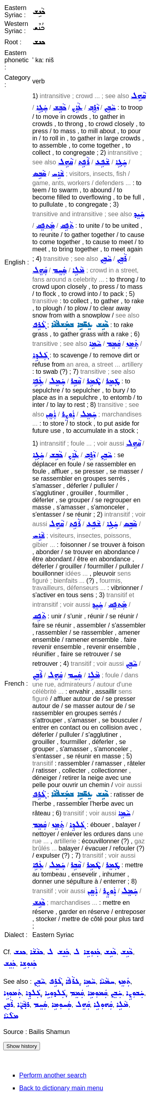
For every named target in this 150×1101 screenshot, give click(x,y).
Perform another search (52, 1075)
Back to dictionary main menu (61, 1088)
